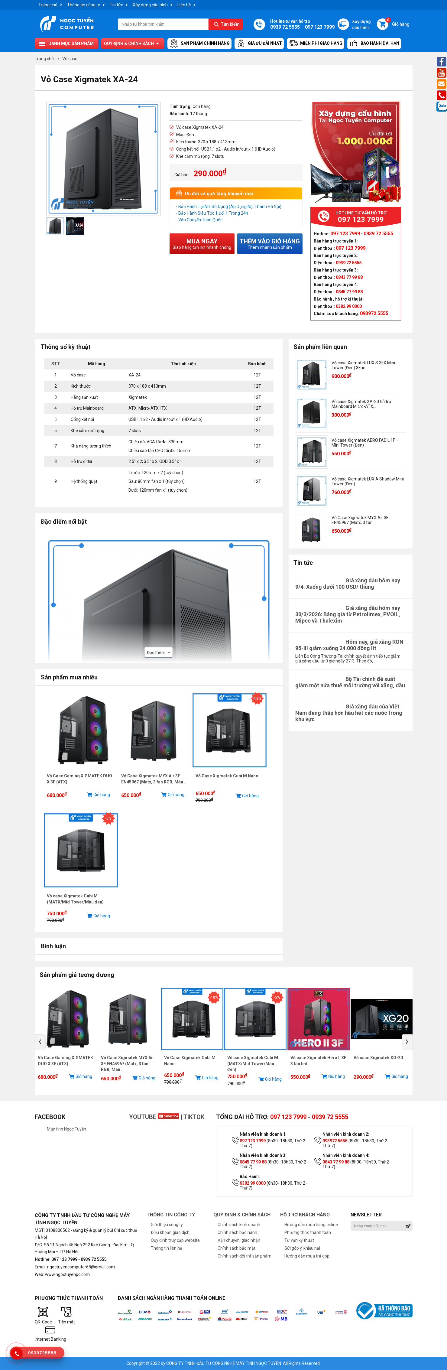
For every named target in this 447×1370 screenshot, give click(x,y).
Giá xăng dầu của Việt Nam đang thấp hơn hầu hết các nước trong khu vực (348, 712)
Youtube (154, 1117)
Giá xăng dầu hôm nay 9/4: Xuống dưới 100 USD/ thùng (347, 583)
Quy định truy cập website (175, 1240)
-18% (257, 698)
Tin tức (116, 4)
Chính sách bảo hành (237, 1232)
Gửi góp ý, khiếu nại (302, 1248)
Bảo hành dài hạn (374, 43)
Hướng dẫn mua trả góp (306, 1256)
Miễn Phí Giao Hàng (315, 43)
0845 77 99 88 (253, 1162)
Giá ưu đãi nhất (259, 43)
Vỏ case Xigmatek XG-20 (378, 1057)
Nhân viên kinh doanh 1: (263, 1134)
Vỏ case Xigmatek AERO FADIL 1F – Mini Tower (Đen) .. (365, 442)
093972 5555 (335, 1140)
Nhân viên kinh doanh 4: (345, 1155)
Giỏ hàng (397, 22)
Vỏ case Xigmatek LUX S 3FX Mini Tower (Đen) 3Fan (363, 365)
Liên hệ (184, 4)
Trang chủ (47, 4)
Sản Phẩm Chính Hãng (199, 43)
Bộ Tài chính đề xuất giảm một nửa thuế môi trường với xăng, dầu (350, 682)
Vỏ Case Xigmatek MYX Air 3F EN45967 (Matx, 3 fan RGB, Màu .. (127, 1063)
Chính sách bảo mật (236, 1248)
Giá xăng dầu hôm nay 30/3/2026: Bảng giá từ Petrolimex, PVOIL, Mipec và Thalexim (347, 614)
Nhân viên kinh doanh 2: (345, 1134)
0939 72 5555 (330, 1117)
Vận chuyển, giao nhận (239, 1240)
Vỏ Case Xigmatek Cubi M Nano (227, 775)
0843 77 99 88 (335, 1162)
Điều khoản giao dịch (170, 1232)
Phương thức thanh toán (307, 1232)
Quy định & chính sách (129, 43)
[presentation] (40, 1041)
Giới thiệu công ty (167, 1224)
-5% (108, 818)
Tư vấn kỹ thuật (299, 1240)
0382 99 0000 (253, 1183)
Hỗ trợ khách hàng (305, 1215)
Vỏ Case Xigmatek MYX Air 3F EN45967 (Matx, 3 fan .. (360, 520)
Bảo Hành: (250, 1176)
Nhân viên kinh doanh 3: (263, 1155)
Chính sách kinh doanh (239, 1224)
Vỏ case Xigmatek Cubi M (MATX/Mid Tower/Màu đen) (252, 1063)
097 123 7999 (288, 1117)
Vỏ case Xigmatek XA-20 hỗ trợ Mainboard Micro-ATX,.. (361, 404)
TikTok (193, 1117)
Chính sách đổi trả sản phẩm (244, 1256)
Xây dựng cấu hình (150, 4)
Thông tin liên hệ (166, 1248)
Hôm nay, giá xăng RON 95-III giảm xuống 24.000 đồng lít (349, 645)
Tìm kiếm (230, 24)
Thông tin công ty (83, 4)
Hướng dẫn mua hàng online (311, 1224)
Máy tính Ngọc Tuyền (66, 1129)
